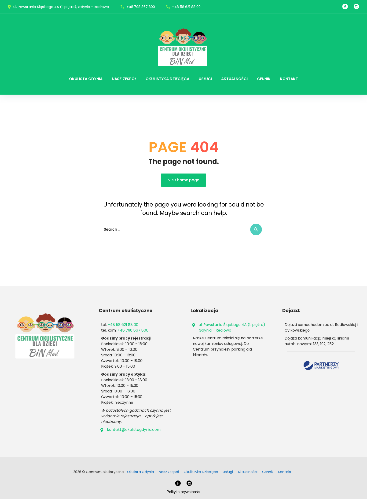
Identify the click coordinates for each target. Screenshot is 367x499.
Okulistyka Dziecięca (167, 78)
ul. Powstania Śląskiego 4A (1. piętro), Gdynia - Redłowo (61, 6)
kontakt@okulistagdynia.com (134, 429)
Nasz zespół (124, 78)
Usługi (205, 78)
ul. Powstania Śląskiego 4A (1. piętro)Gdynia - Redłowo (232, 327)
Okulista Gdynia (86, 78)
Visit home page (183, 180)
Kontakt (289, 78)
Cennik (264, 78)
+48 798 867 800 (140, 6)
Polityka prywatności (184, 492)
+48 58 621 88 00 (186, 6)
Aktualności (234, 78)
